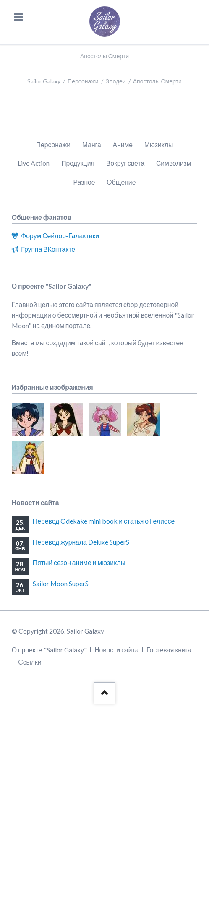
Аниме (122, 145)
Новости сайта (116, 650)
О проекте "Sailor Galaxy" (49, 650)
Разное (84, 182)
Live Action (34, 163)
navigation (18, 17)
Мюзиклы (158, 145)
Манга (91, 145)
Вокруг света (125, 163)
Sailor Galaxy (43, 81)
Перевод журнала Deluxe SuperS (81, 542)
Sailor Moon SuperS (61, 583)
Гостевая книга (168, 650)
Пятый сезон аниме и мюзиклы (79, 562)
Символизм (173, 163)
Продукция (77, 163)
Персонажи (83, 81)
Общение (121, 182)
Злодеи (116, 81)
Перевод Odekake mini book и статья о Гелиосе (104, 521)
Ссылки (29, 662)
